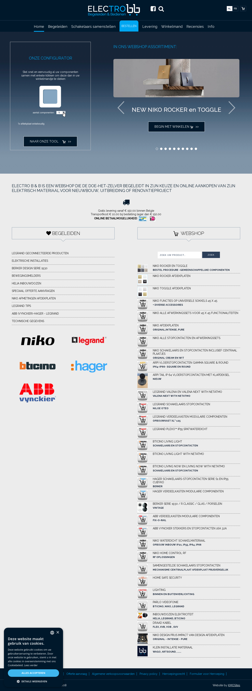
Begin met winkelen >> (176, 127)
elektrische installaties (30, 260)
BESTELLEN (128, 26)
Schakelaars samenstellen (93, 26)
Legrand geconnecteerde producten (40, 253)
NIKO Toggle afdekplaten (172, 288)
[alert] (33, 657)
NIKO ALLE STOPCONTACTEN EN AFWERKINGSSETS (186, 338)
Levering (149, 26)
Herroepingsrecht (173, 673)
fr (235, 8)
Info (211, 26)
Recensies (195, 26)
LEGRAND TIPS (21, 305)
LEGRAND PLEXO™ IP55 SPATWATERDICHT (180, 429)
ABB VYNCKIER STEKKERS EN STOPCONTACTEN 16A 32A (190, 528)
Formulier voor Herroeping (207, 673)
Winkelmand (172, 26)
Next (231, 107)
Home (39, 26)
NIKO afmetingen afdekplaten (34, 298)
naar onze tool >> (50, 141)
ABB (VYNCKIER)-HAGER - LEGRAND (35, 313)
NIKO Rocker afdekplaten (171, 276)
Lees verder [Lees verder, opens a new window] (31, 665)
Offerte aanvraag (76, 673)
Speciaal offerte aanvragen (33, 290)
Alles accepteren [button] (33, 673)
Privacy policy (149, 673)
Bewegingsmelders (26, 275)
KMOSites (234, 685)
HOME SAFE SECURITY (167, 577)
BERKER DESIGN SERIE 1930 (29, 268)
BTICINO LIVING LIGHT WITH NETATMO (178, 453)
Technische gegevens (28, 321)
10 (196, 149)
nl (229, 8)
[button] (33, 681)
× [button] (57, 632)
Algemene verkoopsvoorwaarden (113, 673)
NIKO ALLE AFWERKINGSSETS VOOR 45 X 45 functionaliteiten (195, 313)
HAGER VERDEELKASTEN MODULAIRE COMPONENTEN (188, 491)
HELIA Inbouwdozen (26, 283)
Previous (120, 107)
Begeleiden (57, 26)
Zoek (211, 255)
